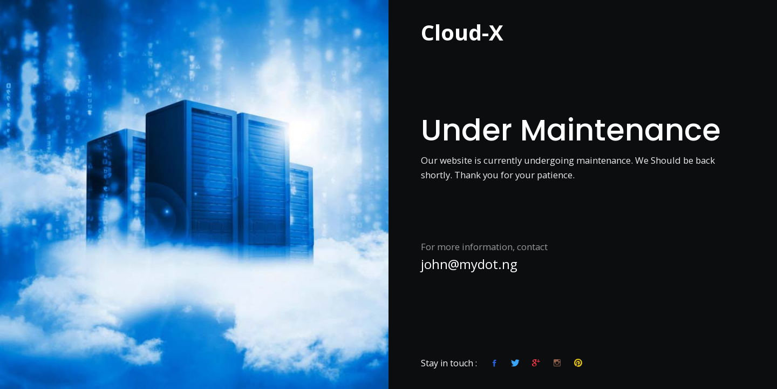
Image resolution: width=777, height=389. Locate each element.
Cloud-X (462, 30)
